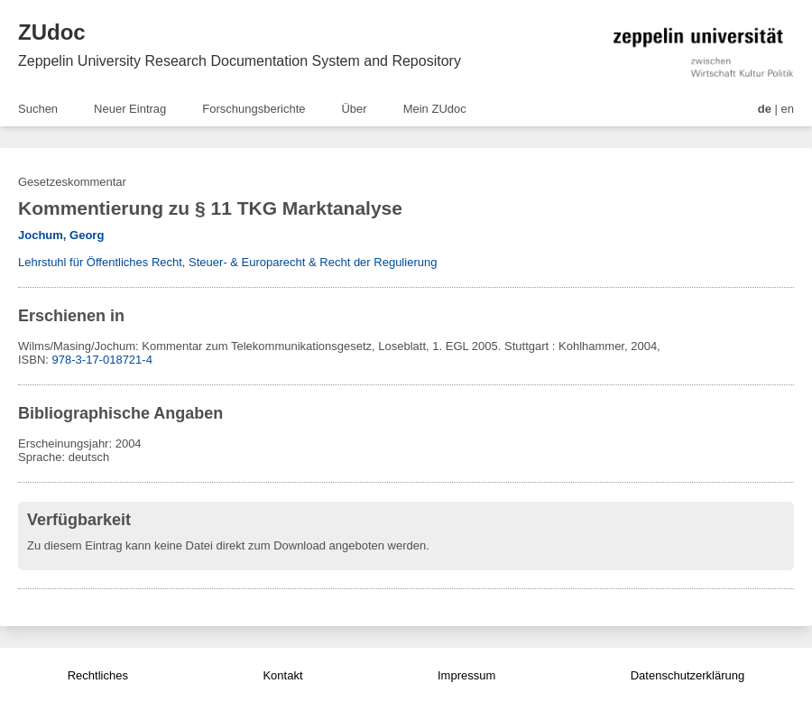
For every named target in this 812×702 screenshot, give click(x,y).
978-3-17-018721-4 (102, 359)
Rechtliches (98, 675)
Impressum (466, 675)
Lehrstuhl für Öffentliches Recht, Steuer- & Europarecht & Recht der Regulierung (227, 262)
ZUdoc (52, 32)
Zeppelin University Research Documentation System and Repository (239, 61)
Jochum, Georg (61, 235)
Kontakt (282, 675)
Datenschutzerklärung (687, 675)
